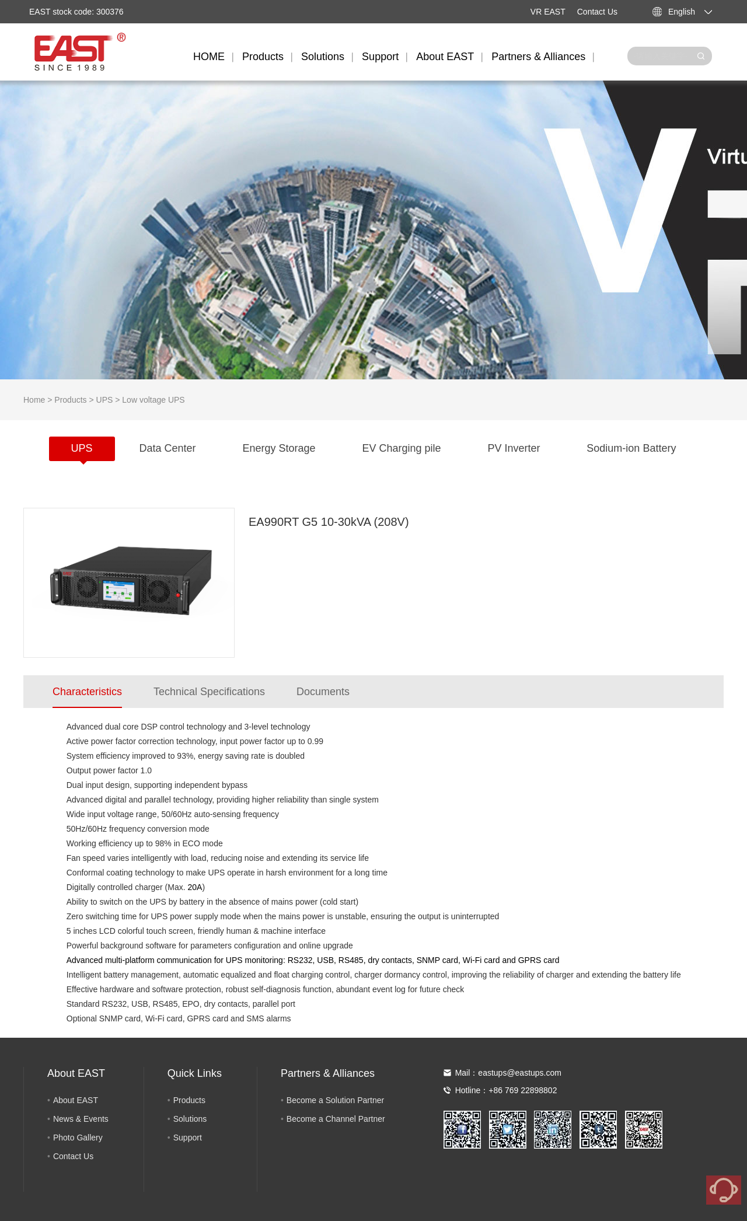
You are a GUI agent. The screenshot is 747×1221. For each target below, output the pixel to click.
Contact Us (597, 11)
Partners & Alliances (538, 56)
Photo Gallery (78, 1137)
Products (263, 56)
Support (380, 56)
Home (34, 399)
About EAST (445, 56)
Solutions (322, 56)
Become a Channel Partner (336, 1119)
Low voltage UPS (153, 399)
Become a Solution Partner (335, 1100)
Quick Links (194, 1073)
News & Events (81, 1119)
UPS (104, 399)
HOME (209, 56)
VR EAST (548, 11)
